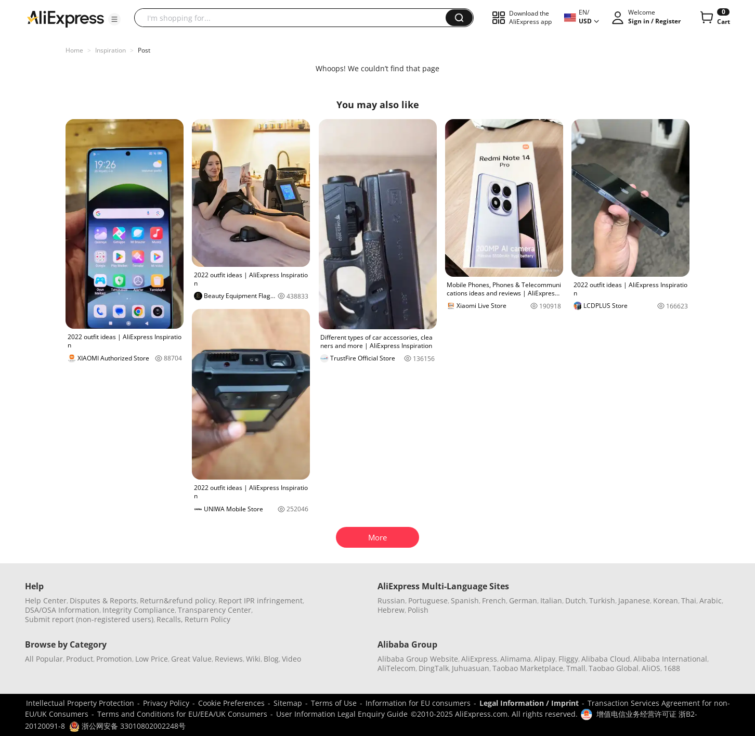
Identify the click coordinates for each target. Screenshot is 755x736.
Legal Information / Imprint (529, 703)
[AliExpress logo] (65, 18)
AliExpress (479, 659)
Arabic (710, 600)
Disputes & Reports (103, 600)
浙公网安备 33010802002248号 (127, 726)
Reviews (229, 659)
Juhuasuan (470, 668)
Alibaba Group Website (417, 659)
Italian (551, 600)
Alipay (544, 659)
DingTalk (434, 668)
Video (291, 659)
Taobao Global (614, 668)
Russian (391, 600)
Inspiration (110, 50)
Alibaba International (670, 659)
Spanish (465, 600)
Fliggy (568, 659)
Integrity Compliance (138, 610)
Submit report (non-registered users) (89, 619)
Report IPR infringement (260, 600)
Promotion (114, 659)
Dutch (575, 600)
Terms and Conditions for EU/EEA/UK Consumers (182, 714)
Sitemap (288, 703)
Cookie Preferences (231, 703)
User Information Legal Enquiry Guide (342, 714)
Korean (665, 600)
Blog (271, 659)
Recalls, (170, 619)
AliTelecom (396, 668)
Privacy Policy (166, 703)
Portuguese (428, 600)
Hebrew (391, 610)
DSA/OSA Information (62, 610)
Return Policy (207, 619)
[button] (114, 19)
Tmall (575, 668)
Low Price (151, 659)
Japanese (634, 600)
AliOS (651, 668)
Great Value (191, 659)
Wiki (253, 659)
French (494, 600)
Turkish (602, 600)
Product (79, 659)
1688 (671, 668)
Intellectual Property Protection (80, 703)
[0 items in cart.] (714, 17)
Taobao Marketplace (527, 668)
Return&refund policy (177, 600)
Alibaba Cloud (605, 659)
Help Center (46, 600)
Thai (688, 600)
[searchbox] (294, 18)
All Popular (44, 659)
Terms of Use (334, 703)
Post (144, 50)
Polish (418, 610)
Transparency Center (214, 610)
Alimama (515, 659)
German (523, 600)
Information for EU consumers (418, 703)
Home (74, 50)
